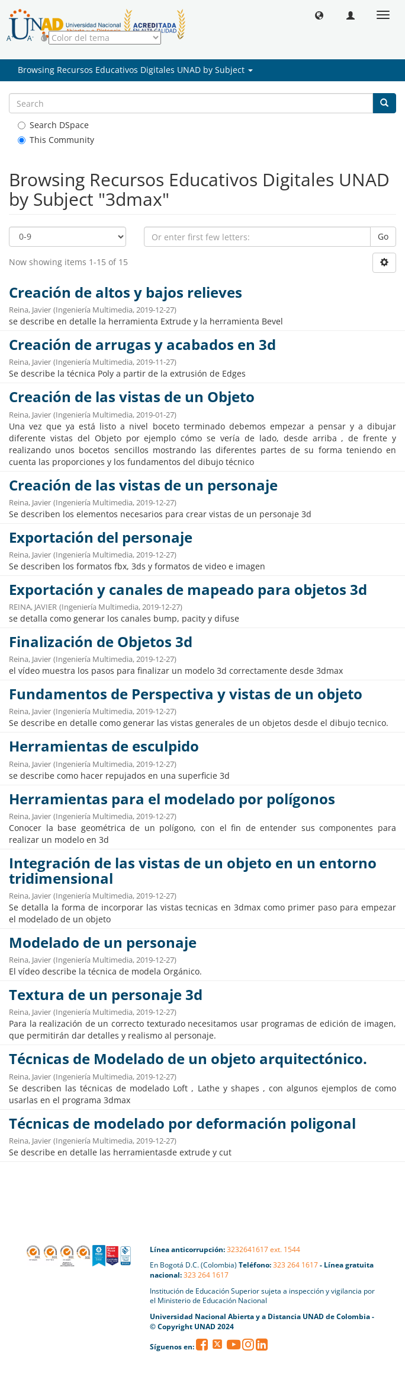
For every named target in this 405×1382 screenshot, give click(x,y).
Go (383, 236)
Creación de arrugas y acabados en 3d (142, 344)
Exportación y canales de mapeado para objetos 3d (188, 589)
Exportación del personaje (100, 537)
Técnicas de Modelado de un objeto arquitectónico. (188, 1058)
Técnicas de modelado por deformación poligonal (182, 1123)
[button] (319, 15)
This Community (56, 139)
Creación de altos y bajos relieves (125, 292)
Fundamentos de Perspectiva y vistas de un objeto (185, 693)
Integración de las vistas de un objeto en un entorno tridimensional (193, 871)
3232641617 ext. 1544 (263, 1249)
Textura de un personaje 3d (105, 994)
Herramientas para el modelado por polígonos (172, 798)
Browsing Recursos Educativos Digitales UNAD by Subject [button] (135, 69)
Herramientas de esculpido (104, 746)
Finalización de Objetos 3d (100, 641)
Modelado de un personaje (103, 942)
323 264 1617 (295, 1264)
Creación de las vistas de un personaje (143, 485)
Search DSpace (53, 124)
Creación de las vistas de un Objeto (132, 396)
